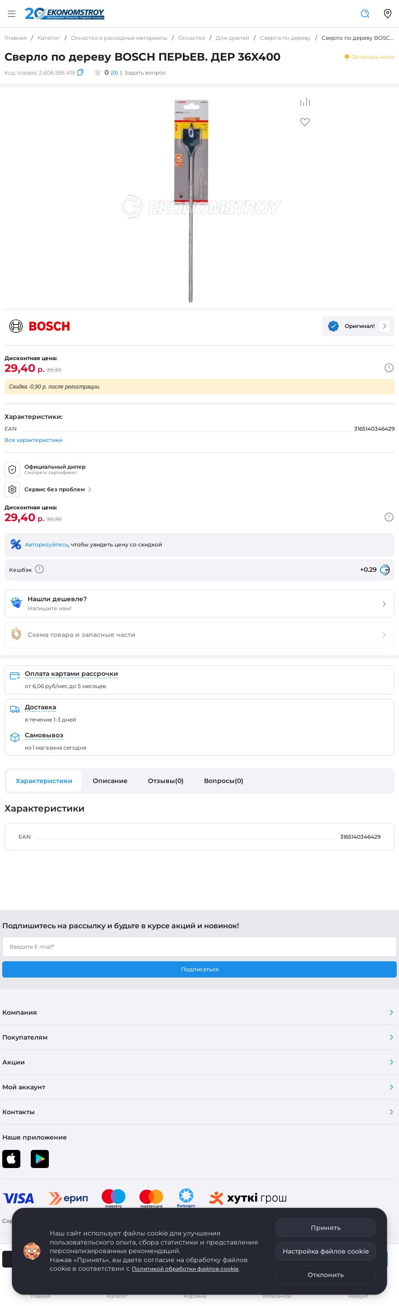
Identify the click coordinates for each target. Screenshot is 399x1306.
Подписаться (199, 969)
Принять (326, 1228)
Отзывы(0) (166, 781)
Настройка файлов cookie (326, 1251)
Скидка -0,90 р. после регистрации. (54, 387)
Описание (110, 781)
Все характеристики (33, 440)
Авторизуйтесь (46, 544)
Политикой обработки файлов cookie (185, 1268)
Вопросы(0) (223, 781)
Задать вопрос (145, 72)
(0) (114, 72)
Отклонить (326, 1275)
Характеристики (44, 781)
